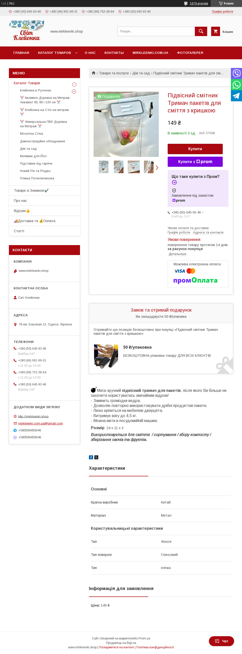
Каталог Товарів (27, 83)
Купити (195, 149)
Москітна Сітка (31, 133)
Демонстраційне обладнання (42, 141)
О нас (90, 53)
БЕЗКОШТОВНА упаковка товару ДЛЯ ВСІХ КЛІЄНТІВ (167, 356)
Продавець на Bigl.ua (121, 643)
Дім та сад (141, 73)
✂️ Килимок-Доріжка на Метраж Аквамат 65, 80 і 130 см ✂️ (45, 100)
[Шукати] (201, 31)
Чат (221, 641)
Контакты (114, 53)
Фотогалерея (190, 53)
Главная (21, 53)
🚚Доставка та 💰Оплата (34, 221)
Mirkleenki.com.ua (150, 53)
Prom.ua (144, 638)
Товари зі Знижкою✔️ (31, 190)
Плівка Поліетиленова (37, 178)
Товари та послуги (114, 73)
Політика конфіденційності (155, 647)
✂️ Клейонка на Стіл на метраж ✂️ (44, 112)
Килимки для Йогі (33, 156)
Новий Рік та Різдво (35, 171)
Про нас (20, 201)
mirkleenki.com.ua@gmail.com (40, 423)
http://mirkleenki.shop (33, 416)
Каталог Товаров (54, 53)
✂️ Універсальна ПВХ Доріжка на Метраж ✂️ (43, 124)
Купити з (195, 162)
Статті (19, 231)
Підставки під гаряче (36, 163)
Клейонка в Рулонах (35, 90)
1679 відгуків (199, 3)
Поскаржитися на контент (116, 647)
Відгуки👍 (22, 211)
